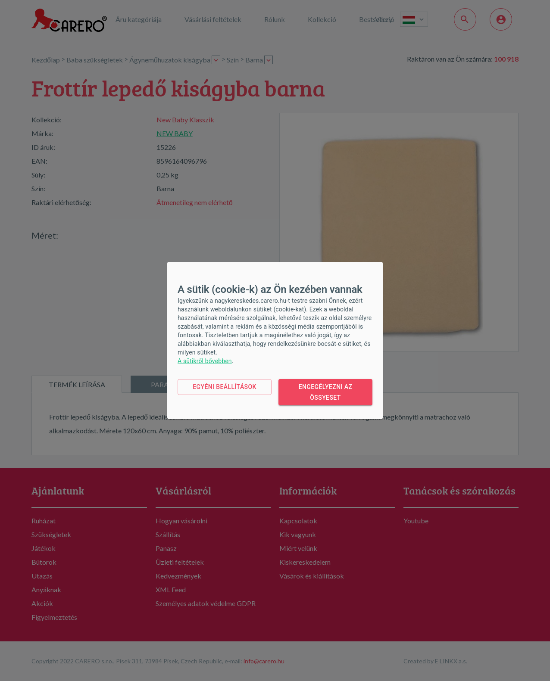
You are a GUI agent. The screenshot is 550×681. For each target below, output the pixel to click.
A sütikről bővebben (205, 361)
